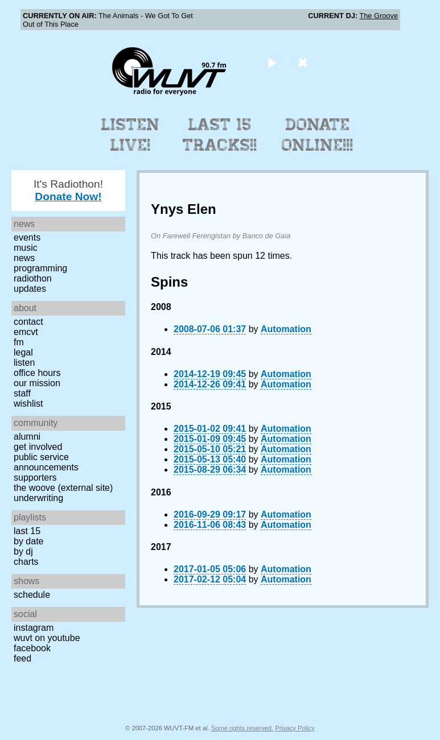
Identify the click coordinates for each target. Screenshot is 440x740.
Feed (22, 658)
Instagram (34, 627)
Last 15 (27, 531)
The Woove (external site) (63, 488)
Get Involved (38, 447)
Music (26, 248)
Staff (22, 393)
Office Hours (37, 373)
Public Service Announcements (46, 462)
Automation (286, 329)
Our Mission (37, 383)
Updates (30, 288)
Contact (28, 321)
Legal (23, 352)
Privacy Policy (295, 728)
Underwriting (38, 498)
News (24, 258)
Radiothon (33, 278)
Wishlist (28, 403)
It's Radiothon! (68, 190)
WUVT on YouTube (47, 638)
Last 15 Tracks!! (220, 134)
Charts (26, 562)
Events (27, 237)
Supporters (35, 477)
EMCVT (26, 332)
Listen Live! (130, 134)
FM (19, 342)
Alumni (27, 436)
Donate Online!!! (317, 134)
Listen (24, 362)
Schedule (32, 595)
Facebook (32, 648)
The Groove (378, 15)
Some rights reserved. (242, 728)
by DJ (23, 551)
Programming (40, 268)
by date (28, 541)
